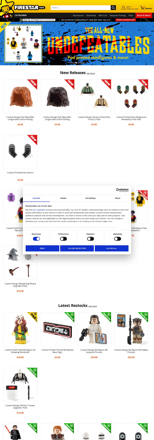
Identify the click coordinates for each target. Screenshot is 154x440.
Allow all (111, 248)
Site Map (6, 419)
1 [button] (70, 62)
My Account (78, 15)
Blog (4, 399)
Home (4, 385)
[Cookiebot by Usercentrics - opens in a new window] (117, 190)
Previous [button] (2, 43)
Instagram (95, 394)
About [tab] (117, 198)
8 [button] (83, 62)
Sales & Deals (144, 15)
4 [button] (76, 62)
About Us (6, 392)
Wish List (103, 15)
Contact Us (44, 385)
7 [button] (82, 62)
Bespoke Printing (118, 15)
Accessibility (7, 412)
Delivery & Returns (10, 402)
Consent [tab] (36, 198)
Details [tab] (64, 198)
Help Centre (44, 389)
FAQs (130, 15)
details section (109, 227)
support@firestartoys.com (51, 397)
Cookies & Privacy (10, 409)
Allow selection (77, 248)
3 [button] (74, 62)
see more (91, 73)
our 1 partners (39, 210)
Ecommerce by (143, 437)
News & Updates (9, 395)
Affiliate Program (47, 415)
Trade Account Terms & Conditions (55, 411)
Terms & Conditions (11, 405)
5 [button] (78, 62)
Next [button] (152, 43)
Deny (42, 248)
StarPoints (91, 15)
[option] (77, 43)
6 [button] (80, 62)
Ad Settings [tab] (90, 198)
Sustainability (8, 416)
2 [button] (72, 62)
